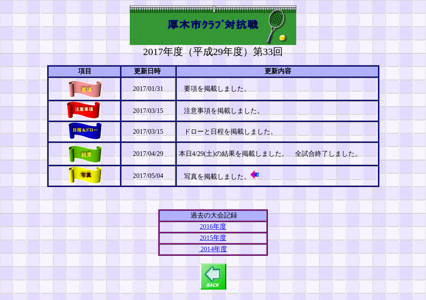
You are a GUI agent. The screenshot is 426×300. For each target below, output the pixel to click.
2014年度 (213, 248)
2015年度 (213, 237)
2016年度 (213, 226)
